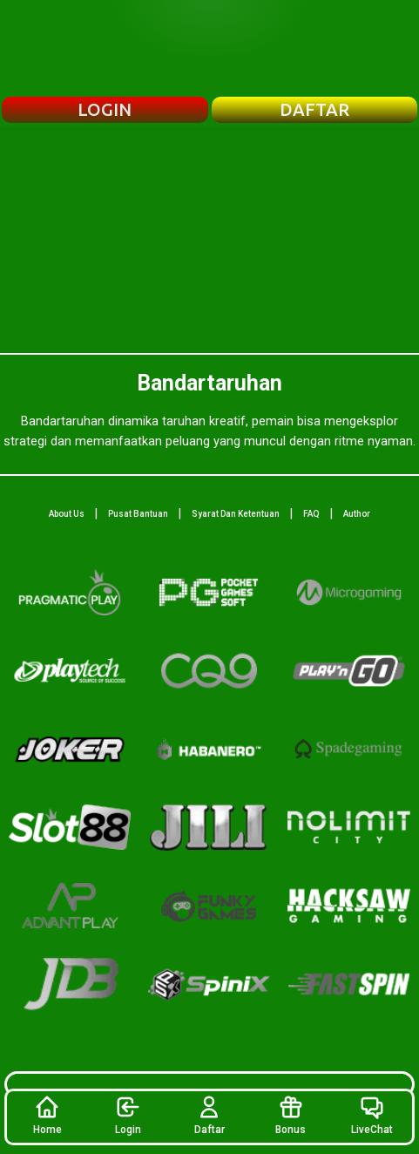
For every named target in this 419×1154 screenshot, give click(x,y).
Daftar (209, 1115)
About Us (66, 514)
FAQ (311, 514)
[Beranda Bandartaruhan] (209, 48)
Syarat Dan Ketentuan (236, 514)
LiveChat (372, 1115)
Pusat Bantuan (138, 514)
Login (128, 1115)
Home (47, 1115)
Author (356, 514)
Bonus (290, 1115)
